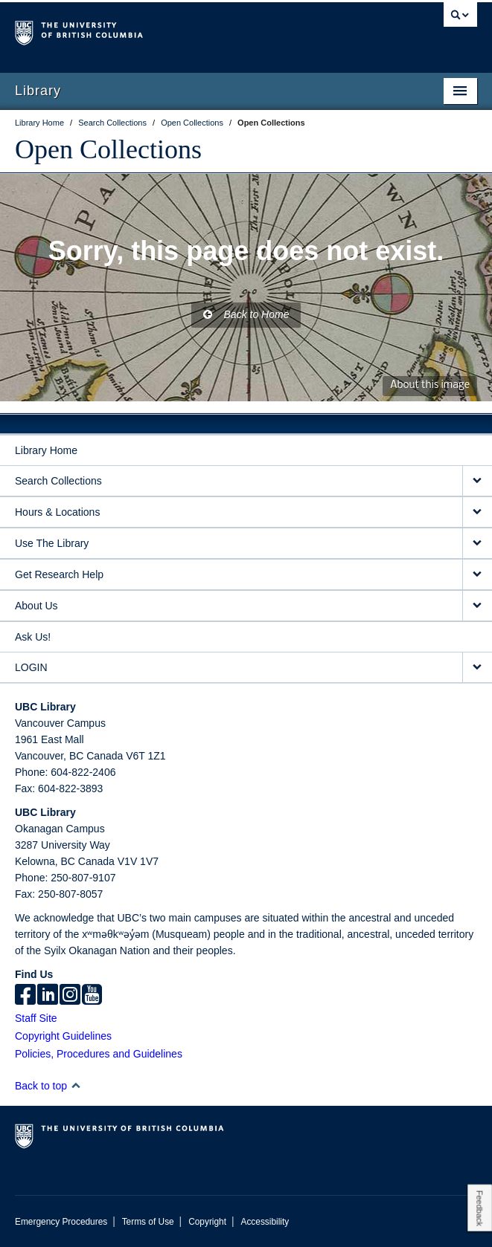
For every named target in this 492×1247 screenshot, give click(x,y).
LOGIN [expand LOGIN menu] (31, 667)
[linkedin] (47, 995)
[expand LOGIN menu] (477, 667)
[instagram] (70, 995)
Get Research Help (59, 574)
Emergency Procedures (61, 1222)
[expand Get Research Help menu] (477, 575)
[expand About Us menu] (477, 606)
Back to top (48, 1086)
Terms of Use (148, 1222)
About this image (430, 385)
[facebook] (25, 995)
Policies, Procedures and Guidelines (98, 1054)
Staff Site (36, 1018)
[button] (75, 1085)
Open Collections (108, 149)
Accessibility (264, 1222)
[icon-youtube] (92, 995)
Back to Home (246, 314)
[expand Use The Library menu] (477, 543)
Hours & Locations (57, 512)
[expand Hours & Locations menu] (477, 512)
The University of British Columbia (177, 30)
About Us (36, 606)
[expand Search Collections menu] (477, 481)
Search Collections (58, 481)
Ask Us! (33, 637)
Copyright (207, 1222)
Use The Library (52, 543)
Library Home (46, 450)
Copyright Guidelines (63, 1036)
